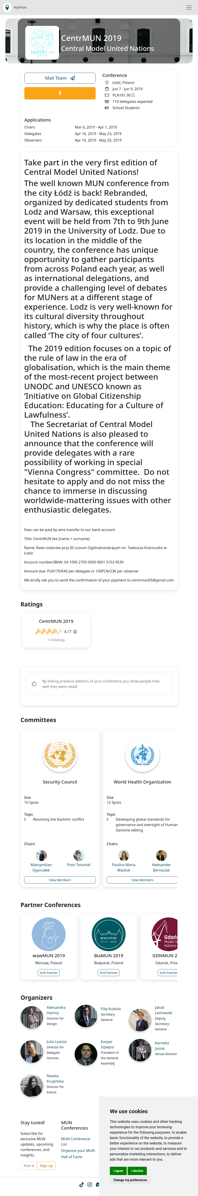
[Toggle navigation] (189, 7)
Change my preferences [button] (130, 1180)
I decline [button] (137, 1171)
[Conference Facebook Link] (59, 93)
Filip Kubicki (111, 1008)
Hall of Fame (71, 1156)
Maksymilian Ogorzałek (41, 867)
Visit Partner (49, 973)
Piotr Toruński (78, 864)
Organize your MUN (78, 1150)
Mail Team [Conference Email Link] (60, 78)
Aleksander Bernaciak (161, 867)
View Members (60, 880)
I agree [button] (118, 1171)
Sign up (46, 1165)
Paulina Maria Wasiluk (123, 867)
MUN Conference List (75, 1141)
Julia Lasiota (57, 1041)
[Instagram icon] (89, 1185)
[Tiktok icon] (81, 1185)
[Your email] (29, 1165)
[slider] (48, 632)
